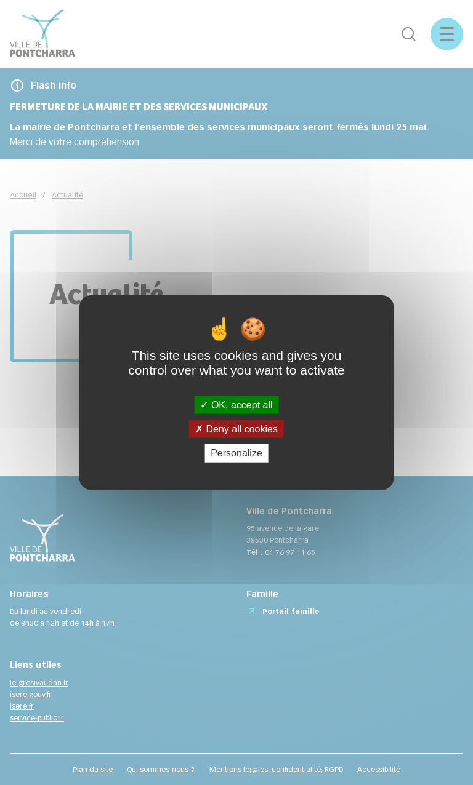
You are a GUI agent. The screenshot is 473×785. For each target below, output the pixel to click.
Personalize (236, 453)
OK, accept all (236, 405)
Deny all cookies (236, 429)
